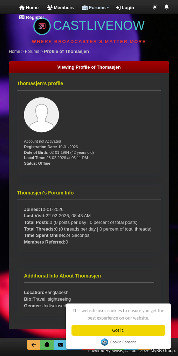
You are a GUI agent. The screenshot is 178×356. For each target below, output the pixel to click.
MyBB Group (163, 350)
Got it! (118, 330)
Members (60, 7)
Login (125, 7)
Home (29, 7)
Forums (32, 51)
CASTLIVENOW (89, 25)
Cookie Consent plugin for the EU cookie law (118, 342)
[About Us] (47, 345)
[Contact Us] (61, 345)
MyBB (117, 350)
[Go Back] (33, 345)
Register (31, 17)
